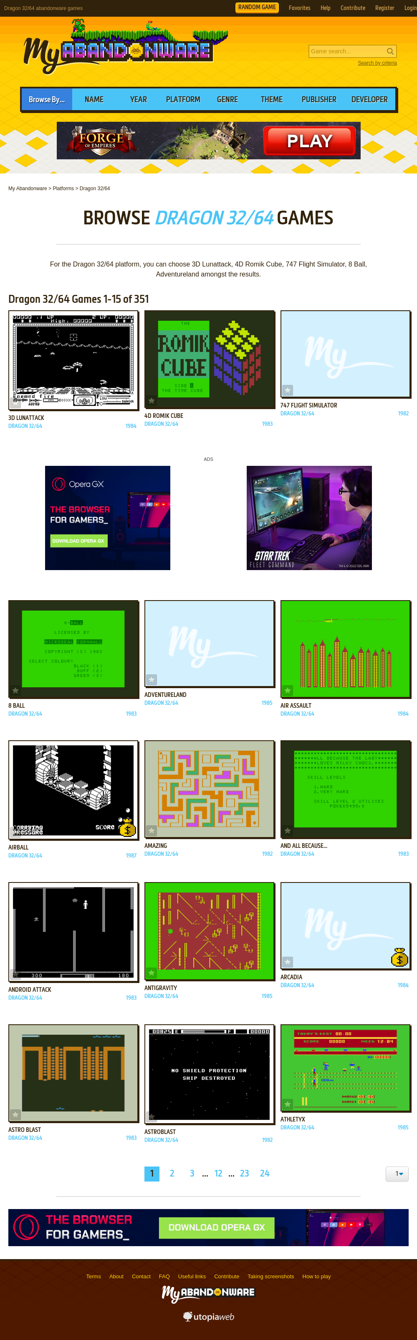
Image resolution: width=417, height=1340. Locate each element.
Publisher (319, 100)
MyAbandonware (119, 52)
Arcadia (291, 977)
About (116, 1276)
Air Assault (296, 706)
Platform (183, 100)
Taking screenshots (271, 1276)
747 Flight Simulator (309, 406)
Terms (93, 1276)
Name (94, 100)
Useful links (192, 1276)
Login (410, 8)
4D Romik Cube (163, 416)
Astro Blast (24, 1130)
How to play (317, 1276)
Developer (369, 100)
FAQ (164, 1276)
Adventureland (165, 695)
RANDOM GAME (257, 7)
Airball (18, 848)
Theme (272, 100)
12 (218, 1174)
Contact (141, 1276)
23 (244, 1174)
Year (138, 100)
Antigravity (160, 988)
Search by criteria (377, 63)
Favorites (300, 8)
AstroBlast (160, 1132)
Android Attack (29, 990)
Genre (227, 100)
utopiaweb (208, 1319)
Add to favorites (15, 403)
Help (326, 8)
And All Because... (304, 846)
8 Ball (16, 706)
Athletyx (293, 1120)
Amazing (155, 846)
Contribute (353, 8)
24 (265, 1174)
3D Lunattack (26, 418)
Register (384, 8)
